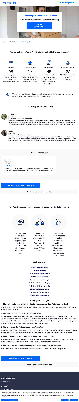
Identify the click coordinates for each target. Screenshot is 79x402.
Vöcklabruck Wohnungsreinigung (39, 283)
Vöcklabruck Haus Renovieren (39, 295)
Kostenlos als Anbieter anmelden (39, 192)
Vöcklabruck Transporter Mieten (39, 274)
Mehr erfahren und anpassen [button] (9, 400)
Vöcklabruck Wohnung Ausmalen (39, 286)
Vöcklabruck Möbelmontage (39, 280)
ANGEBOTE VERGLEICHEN (39, 26)
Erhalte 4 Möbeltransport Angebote (21, 186)
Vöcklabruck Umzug (39, 270)
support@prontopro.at (7, 389)
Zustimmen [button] (74, 400)
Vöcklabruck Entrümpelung (39, 267)
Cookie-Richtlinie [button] (5, 394)
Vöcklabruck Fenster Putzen (39, 292)
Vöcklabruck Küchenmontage (39, 289)
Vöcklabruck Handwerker (39, 277)
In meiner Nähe (5, 381)
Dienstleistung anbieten (67, 3)
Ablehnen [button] (64, 400)
